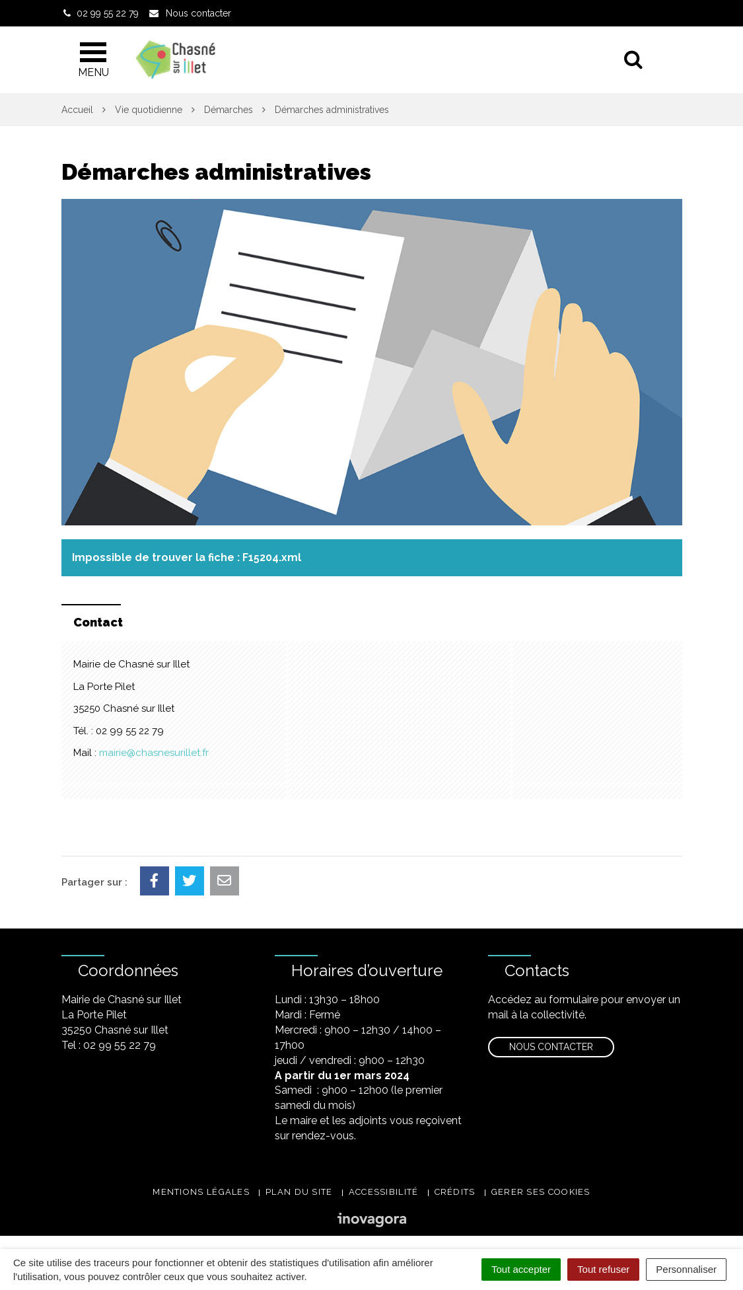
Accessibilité (384, 1192)
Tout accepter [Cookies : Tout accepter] (521, 1269)
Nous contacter (551, 1047)
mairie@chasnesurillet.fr (154, 753)
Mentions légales (201, 1192)
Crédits (455, 1192)
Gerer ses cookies (540, 1192)
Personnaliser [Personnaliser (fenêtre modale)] (686, 1269)
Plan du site (299, 1192)
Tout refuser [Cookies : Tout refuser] (603, 1269)
